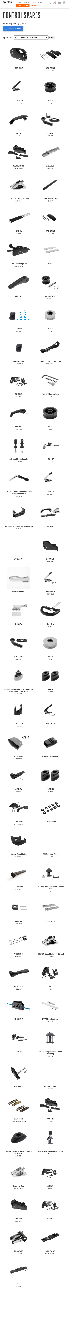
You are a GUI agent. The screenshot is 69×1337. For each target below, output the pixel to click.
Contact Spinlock (13, 29)
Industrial (34, 5)
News (34, 2)
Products (19, 2)
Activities (27, 2)
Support (40, 2)
